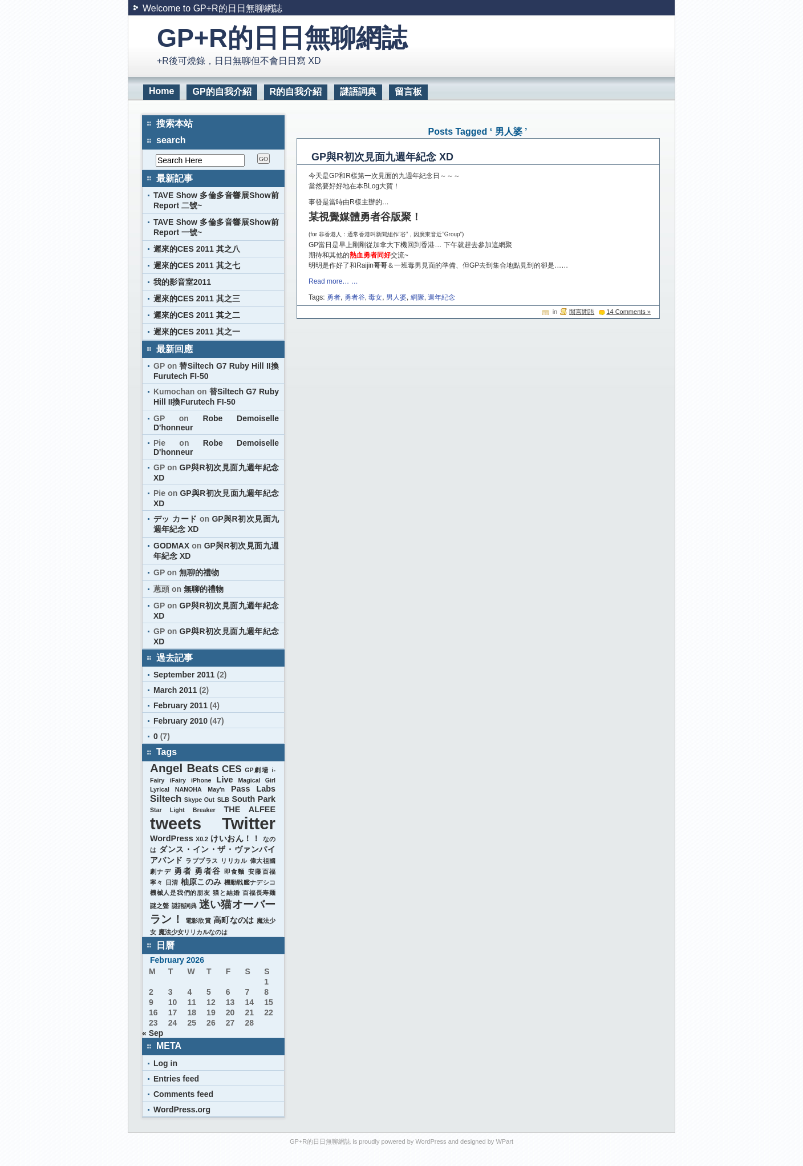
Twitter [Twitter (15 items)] (248, 823)
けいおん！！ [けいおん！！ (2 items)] (235, 838)
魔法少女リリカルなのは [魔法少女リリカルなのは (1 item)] (193, 932)
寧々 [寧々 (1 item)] (156, 882)
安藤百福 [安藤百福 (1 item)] (261, 871)
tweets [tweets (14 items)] (175, 823)
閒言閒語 (581, 311)
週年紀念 (441, 297)
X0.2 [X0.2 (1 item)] (202, 839)
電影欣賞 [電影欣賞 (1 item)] (198, 920)
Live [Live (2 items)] (225, 779)
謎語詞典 (358, 91)
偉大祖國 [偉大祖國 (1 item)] (262, 860)
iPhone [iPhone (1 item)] (201, 780)
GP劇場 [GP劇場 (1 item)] (257, 769)
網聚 (417, 297)
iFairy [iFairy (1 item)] (178, 780)
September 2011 (183, 674)
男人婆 (396, 297)
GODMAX (171, 545)
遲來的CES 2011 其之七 (196, 265)
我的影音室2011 (182, 282)
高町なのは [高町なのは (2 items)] (233, 920)
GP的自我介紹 (221, 91)
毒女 (375, 297)
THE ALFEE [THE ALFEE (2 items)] (250, 809)
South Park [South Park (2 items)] (253, 799)
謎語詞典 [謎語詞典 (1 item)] (184, 905)
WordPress (430, 1141)
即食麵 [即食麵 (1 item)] (234, 871)
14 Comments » (628, 311)
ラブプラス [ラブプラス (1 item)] (201, 860)
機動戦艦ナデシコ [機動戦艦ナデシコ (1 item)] (249, 882)
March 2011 (175, 690)
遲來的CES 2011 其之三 (196, 298)
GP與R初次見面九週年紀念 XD (382, 157)
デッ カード (175, 518)
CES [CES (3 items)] (232, 769)
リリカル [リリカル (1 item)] (234, 860)
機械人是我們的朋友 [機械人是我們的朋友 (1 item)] (180, 892)
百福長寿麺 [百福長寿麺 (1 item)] (258, 892)
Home (161, 91)
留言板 (408, 91)
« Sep (152, 1033)
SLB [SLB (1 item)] (223, 799)
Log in (165, 1063)
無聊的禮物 (199, 572)
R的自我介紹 (296, 91)
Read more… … (333, 281)
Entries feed (176, 1078)
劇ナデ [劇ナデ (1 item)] (160, 871)
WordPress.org (181, 1109)
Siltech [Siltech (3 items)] (165, 798)
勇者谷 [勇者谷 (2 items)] (207, 870)
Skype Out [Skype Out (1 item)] (199, 799)
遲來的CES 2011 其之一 (196, 331)
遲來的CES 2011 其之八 (196, 248)
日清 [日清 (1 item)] (172, 882)
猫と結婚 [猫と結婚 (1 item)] (226, 892)
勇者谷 (354, 297)
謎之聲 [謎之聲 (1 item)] (159, 905)
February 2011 (180, 705)
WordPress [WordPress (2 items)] (171, 838)
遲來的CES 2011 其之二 (196, 315)
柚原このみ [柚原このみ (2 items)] (201, 881)
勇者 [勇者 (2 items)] (183, 870)
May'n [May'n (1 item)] (216, 789)
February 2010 (180, 720)
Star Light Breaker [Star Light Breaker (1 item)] (183, 809)
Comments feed (183, 1094)
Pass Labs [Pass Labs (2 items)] (253, 788)
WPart (504, 1141)
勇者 (333, 297)
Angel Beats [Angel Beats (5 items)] (184, 767)
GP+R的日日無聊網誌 (282, 38)
